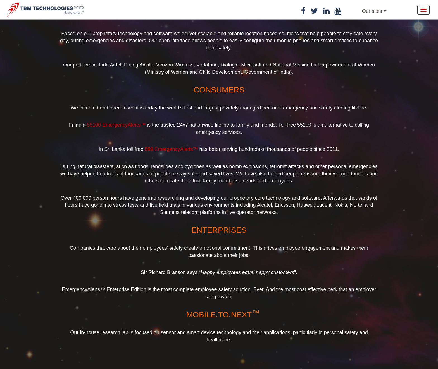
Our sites (374, 11)
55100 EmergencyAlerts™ (116, 125)
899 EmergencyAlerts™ (171, 149)
